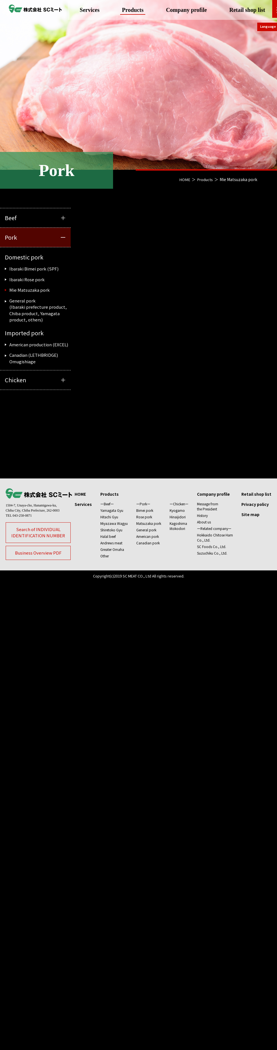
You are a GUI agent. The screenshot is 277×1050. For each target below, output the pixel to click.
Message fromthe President (207, 919)
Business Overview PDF (38, 966)
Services (95, 10)
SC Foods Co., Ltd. (211, 959)
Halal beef (108, 949)
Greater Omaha (112, 962)
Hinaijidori (178, 929)
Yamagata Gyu (111, 923)
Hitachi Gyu (109, 929)
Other (104, 969)
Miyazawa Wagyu (114, 936)
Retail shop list (242, 10)
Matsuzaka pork (148, 936)
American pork (147, 949)
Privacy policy (255, 917)
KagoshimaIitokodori (178, 939)
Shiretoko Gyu (111, 943)
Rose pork (144, 929)
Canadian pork (148, 956)
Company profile (184, 10)
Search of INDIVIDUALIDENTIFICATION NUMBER (38, 945)
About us (204, 935)
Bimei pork (144, 923)
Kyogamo (177, 923)
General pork (146, 943)
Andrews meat (111, 956)
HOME (183, 179)
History (202, 928)
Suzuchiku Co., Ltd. (212, 966)
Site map (250, 927)
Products (134, 10)
